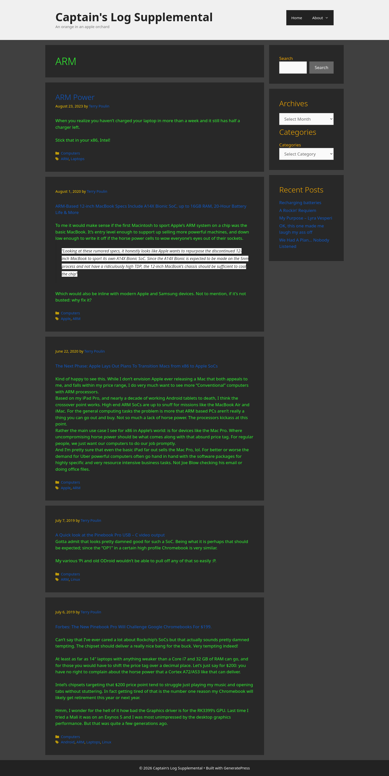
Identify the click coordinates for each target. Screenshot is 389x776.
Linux (75, 579)
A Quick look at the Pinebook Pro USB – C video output (110, 535)
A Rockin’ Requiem (297, 210)
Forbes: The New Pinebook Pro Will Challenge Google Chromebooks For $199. (133, 627)
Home (296, 17)
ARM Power (75, 97)
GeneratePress (237, 767)
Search (286, 58)
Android (68, 742)
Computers (70, 153)
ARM (65, 158)
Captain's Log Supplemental (134, 17)
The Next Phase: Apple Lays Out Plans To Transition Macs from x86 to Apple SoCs (136, 366)
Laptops (77, 158)
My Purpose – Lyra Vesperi (305, 218)
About (323, 17)
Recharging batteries (300, 202)
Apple (66, 318)
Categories (290, 145)
